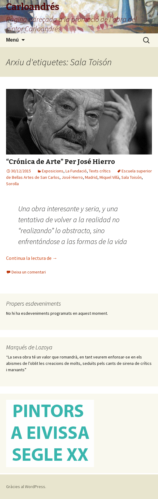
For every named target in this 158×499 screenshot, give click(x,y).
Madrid (91, 177)
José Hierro (72, 177)
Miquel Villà (109, 177)
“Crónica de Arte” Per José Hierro (60, 162)
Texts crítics (100, 171)
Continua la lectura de (31, 258)
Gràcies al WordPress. (26, 486)
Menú (12, 39)
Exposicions (52, 171)
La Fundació (76, 171)
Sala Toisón (131, 177)
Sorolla (12, 183)
